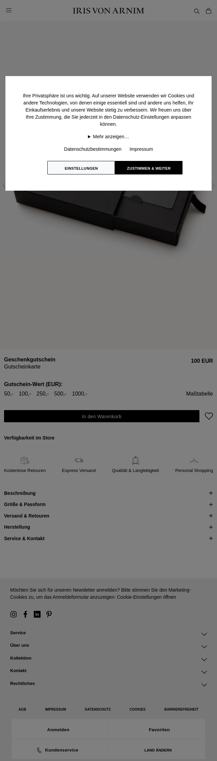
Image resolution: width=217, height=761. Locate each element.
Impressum (141, 149)
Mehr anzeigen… (111, 136)
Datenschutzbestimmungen (93, 149)
